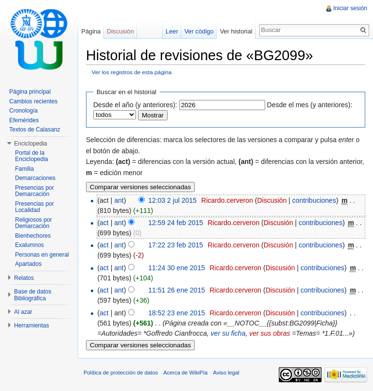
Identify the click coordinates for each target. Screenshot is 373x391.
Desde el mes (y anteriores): (310, 105)
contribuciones (314, 200)
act (104, 223)
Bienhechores (33, 235)
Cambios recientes (33, 101)
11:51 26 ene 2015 (176, 290)
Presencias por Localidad (34, 207)
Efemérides (24, 120)
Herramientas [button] (31, 325)
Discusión (272, 200)
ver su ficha (228, 333)
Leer (172, 31)
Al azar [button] (23, 312)
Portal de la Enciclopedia (31, 156)
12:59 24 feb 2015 (175, 223)
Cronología (23, 110)
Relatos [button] (24, 278)
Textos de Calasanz (34, 129)
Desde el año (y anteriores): (135, 105)
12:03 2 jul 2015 (172, 200)
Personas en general (42, 254)
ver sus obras (269, 333)
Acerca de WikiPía (185, 372)
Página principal (30, 91)
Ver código (198, 31)
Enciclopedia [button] (30, 143)
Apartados (28, 264)
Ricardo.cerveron (227, 200)
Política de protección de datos (121, 372)
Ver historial (236, 31)
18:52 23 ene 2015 (176, 313)
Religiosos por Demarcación (33, 223)
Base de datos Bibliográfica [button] (32, 295)
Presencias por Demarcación (34, 191)
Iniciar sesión (350, 8)
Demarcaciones (35, 178)
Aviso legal (226, 372)
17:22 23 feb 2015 (175, 245)
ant (118, 200)
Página (91, 31)
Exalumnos (29, 245)
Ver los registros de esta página (132, 72)
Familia (24, 168)
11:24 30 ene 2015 (176, 268)
